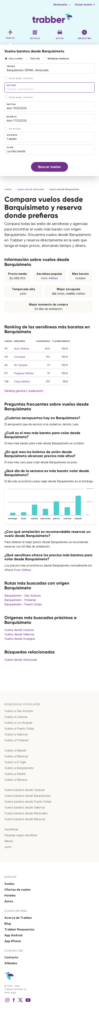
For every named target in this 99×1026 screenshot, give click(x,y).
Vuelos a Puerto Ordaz (19, 728)
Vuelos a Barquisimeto (19, 768)
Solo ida (35, 58)
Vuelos (9, 884)
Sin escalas (15, 128)
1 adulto (12, 139)
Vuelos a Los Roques (18, 722)
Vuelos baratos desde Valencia (24, 807)
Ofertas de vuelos (17, 889)
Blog (7, 923)
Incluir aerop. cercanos (21, 78)
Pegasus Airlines (24, 373)
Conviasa (19, 356)
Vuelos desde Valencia (19, 634)
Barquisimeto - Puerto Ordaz (23, 604)
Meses (8, 841)
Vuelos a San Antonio (18, 711)
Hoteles (10, 895)
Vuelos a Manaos (15, 779)
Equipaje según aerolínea (20, 835)
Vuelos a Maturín (15, 750)
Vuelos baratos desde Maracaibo (26, 813)
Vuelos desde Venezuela (20, 659)
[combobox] (49, 68)
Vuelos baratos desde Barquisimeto (27, 796)
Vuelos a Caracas (16, 717)
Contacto (11, 957)
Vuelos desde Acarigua (19, 638)
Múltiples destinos (58, 58)
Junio (7, 847)
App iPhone (12, 941)
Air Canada (20, 365)
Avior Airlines (49, 278)
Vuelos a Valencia (16, 734)
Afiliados (10, 963)
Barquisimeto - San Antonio (22, 595)
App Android (13, 935)
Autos (8, 901)
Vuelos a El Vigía (15, 762)
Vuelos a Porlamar (16, 740)
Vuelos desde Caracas (19, 630)
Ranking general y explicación (23, 391)
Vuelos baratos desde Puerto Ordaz (27, 801)
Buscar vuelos (49, 167)
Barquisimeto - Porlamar (20, 600)
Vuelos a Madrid (15, 774)
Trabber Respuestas (19, 929)
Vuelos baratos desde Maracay (24, 819)
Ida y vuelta (15, 58)
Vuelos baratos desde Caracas (24, 790)
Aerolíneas (11, 829)
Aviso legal (10, 992)
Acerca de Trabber (18, 918)
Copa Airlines (22, 381)
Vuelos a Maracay (16, 756)
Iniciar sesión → (85, 4)
